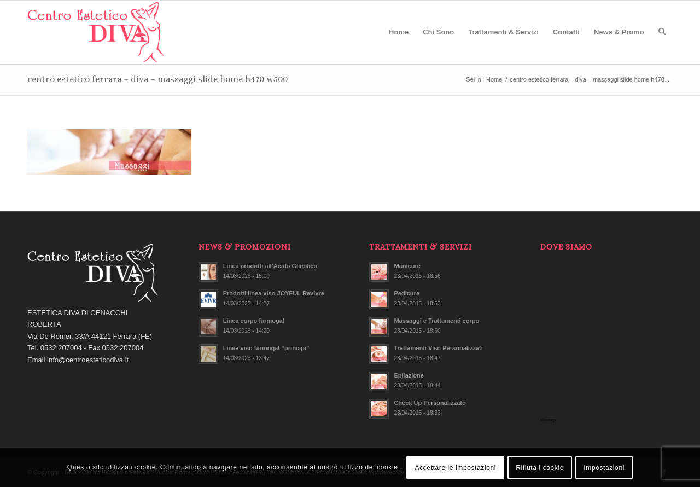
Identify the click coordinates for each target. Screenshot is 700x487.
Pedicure (406, 293)
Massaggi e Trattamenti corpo (436, 320)
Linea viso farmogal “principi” (266, 348)
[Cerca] (662, 32)
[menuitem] (399, 32)
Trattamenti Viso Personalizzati (438, 348)
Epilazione (409, 375)
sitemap (548, 420)
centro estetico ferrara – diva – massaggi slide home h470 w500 (157, 79)
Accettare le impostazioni (455, 468)
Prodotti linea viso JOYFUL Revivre (273, 293)
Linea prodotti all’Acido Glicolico (270, 266)
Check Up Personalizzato (429, 402)
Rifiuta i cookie (540, 468)
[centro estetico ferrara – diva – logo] (96, 32)
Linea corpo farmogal (253, 320)
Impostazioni (604, 468)
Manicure (407, 266)
